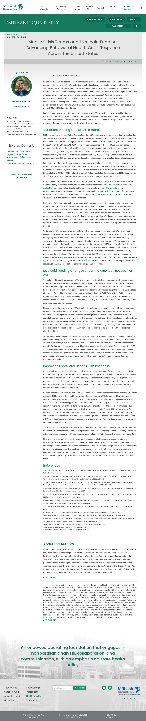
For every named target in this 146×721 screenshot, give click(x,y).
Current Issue (95, 19)
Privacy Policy (33, 717)
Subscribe (9, 700)
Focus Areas (77, 7)
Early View (116, 19)
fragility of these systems (110, 194)
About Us (112, 7)
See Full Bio (49, 577)
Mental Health (132, 61)
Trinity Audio (64, 75)
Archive (134, 19)
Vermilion (132, 698)
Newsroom (31, 700)
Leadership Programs (61, 7)
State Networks (44, 7)
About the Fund (12, 695)
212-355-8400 (112, 715)
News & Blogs (89, 7)
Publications (102, 8)
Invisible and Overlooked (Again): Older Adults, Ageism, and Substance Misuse (19, 156)
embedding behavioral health (112, 188)
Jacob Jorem (21, 106)
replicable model (50, 188)
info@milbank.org (112, 717)
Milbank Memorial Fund (13, 7)
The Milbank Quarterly (128, 7)
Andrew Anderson (21, 101)
